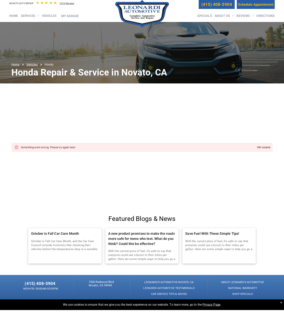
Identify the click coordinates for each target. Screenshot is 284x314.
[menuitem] (15, 18)
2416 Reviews (67, 3)
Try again (263, 148)
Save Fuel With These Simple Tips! (212, 234)
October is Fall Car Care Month (55, 234)
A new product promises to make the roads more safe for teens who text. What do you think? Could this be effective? (141, 239)
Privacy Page (211, 304)
